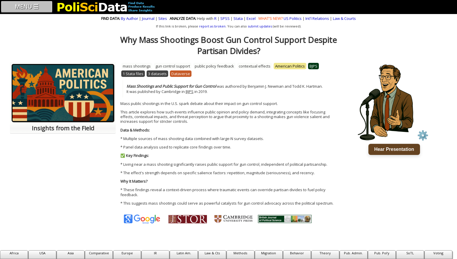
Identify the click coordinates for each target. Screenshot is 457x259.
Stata (238, 18)
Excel (251, 18)
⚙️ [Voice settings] (423, 135)
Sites (162, 18)
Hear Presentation (394, 149)
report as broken (212, 26)
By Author (129, 18)
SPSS (225, 18)
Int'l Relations (317, 18)
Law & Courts (344, 18)
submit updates (260, 26)
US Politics (293, 18)
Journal (148, 18)
